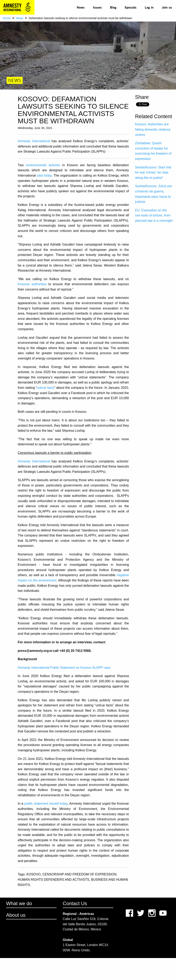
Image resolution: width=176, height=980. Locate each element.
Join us (167, 7)
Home (6, 18)
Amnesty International (34, 141)
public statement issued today (45, 803)
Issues (97, 7)
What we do (19, 903)
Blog (113, 7)
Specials (130, 7)
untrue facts (45, 387)
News (81, 7)
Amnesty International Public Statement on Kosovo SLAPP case (64, 667)
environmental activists (43, 165)
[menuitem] (81, 7)
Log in (149, 7)
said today (44, 175)
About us (16, 915)
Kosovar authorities (32, 284)
